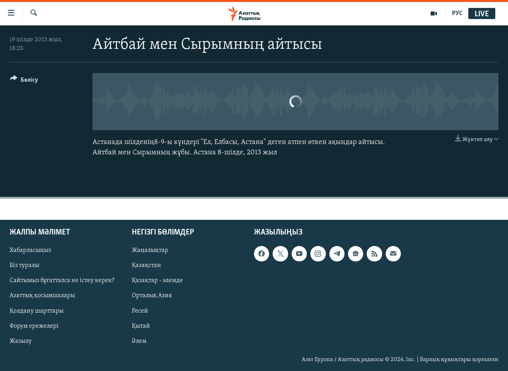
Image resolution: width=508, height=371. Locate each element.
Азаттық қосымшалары (42, 295)
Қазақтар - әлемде (157, 280)
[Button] (24, 81)
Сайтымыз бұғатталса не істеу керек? (62, 280)
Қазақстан (146, 265)
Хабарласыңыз (30, 250)
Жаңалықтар (150, 250)
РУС (457, 13)
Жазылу (21, 341)
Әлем (139, 341)
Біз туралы (24, 265)
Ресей (140, 311)
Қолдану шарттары (37, 311)
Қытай (141, 326)
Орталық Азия (152, 295)
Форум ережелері (34, 326)
